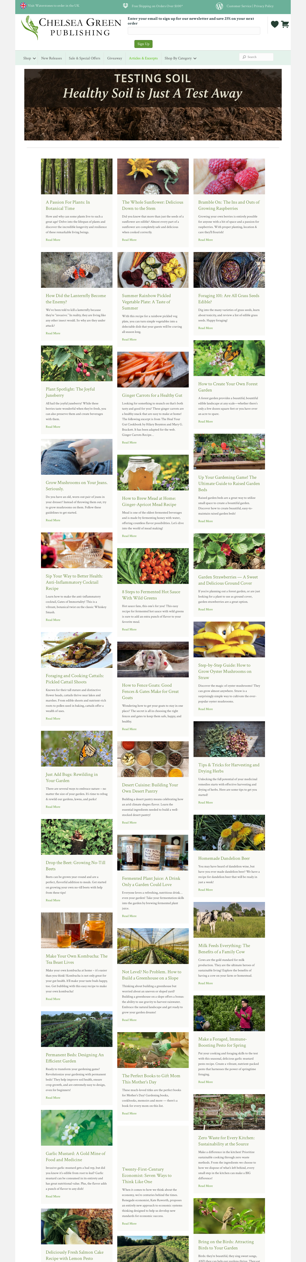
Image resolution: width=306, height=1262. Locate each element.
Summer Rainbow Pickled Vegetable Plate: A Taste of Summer (146, 302)
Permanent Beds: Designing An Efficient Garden (75, 1058)
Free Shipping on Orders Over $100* (157, 6)
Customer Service (239, 6)
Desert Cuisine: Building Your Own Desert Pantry (150, 788)
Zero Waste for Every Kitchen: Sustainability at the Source (226, 1141)
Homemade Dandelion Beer (224, 858)
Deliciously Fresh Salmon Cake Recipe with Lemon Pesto (74, 1255)
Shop (27, 58)
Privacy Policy (264, 6)
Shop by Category (178, 58)
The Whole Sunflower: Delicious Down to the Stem (152, 205)
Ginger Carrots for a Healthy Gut (152, 395)
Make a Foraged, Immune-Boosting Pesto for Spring (222, 1042)
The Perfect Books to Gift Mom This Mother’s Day (151, 1079)
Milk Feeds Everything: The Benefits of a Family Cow (224, 949)
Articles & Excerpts (143, 58)
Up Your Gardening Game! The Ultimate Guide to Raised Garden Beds (229, 483)
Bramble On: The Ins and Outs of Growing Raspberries (229, 205)
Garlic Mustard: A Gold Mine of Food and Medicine (75, 1156)
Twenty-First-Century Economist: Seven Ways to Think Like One (147, 1175)
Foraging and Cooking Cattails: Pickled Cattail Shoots (75, 679)
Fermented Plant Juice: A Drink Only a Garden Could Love (151, 881)
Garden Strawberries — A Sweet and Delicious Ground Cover (228, 580)
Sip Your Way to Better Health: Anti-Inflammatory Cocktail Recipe (74, 582)
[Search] (256, 57)
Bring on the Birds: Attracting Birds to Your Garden (226, 1245)
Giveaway (114, 58)
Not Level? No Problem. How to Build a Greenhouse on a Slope (151, 975)
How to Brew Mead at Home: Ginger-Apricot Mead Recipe (149, 501)
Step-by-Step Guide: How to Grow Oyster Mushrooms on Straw (225, 671)
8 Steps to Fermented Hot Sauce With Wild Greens (151, 595)
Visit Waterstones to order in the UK (52, 5)
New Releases (51, 58)
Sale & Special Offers (84, 58)
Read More (53, 240)
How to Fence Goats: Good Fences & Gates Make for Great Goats (150, 691)
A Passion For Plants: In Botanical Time (68, 205)
